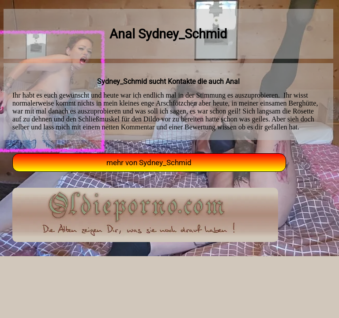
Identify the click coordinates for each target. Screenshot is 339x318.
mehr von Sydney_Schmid (149, 162)
